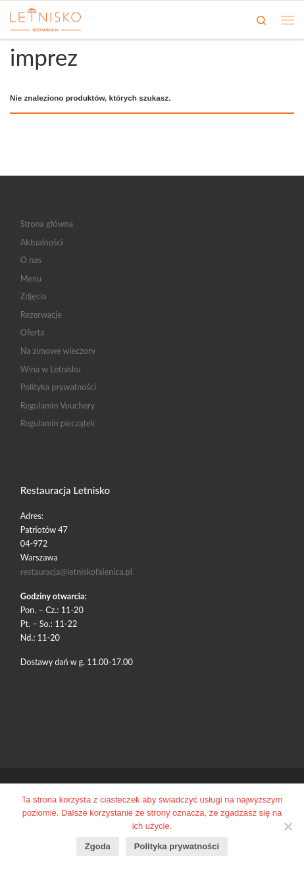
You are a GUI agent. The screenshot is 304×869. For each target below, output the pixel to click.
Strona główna (46, 223)
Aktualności (41, 242)
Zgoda (98, 846)
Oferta (32, 332)
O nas (30, 260)
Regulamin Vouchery (57, 405)
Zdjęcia (33, 296)
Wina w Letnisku (50, 369)
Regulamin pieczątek (57, 423)
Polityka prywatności (58, 387)
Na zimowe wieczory (57, 350)
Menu (30, 278)
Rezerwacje (41, 314)
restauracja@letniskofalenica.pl (76, 571)
